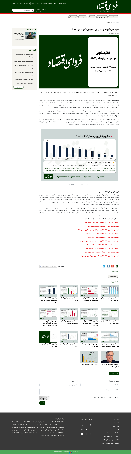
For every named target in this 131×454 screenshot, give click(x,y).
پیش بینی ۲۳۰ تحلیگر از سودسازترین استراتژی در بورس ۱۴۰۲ (48, 300)
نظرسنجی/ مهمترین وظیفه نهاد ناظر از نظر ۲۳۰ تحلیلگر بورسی (110, 345)
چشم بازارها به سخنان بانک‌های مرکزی (24, 79)
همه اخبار (116, 426)
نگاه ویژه (50, 4)
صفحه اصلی (116, 22)
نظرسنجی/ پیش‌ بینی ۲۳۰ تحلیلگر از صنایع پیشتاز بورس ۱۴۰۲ (103, 245)
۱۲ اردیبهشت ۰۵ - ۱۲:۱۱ (19, 40)
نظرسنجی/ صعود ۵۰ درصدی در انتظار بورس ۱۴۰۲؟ (110, 322)
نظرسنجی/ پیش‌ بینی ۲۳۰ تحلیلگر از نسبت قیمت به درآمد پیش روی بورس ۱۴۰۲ (98, 241)
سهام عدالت (82, 17)
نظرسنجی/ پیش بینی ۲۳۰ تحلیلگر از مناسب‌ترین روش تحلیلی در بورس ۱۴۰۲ (99, 256)
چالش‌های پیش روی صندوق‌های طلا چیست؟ (19, 34)
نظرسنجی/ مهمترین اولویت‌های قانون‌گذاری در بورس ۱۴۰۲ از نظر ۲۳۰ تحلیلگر (48, 323)
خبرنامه (117, 430)
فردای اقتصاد (103, 6)
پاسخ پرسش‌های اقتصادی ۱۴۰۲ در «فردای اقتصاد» (110, 365)
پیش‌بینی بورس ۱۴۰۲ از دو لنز (90, 364)
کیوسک (55, 4)
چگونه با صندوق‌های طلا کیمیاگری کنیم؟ (23, 61)
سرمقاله (65, 4)
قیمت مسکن (73, 17)
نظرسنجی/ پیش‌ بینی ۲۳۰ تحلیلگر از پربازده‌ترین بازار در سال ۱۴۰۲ (102, 222)
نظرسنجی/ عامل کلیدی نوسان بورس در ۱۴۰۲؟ (89, 345)
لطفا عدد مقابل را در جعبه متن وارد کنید (106, 398)
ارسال (42, 403)
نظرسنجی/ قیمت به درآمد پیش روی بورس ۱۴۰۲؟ (110, 299)
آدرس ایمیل (74, 381)
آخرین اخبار (32, 50)
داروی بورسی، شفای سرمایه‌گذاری (25, 83)
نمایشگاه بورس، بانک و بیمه (111, 433)
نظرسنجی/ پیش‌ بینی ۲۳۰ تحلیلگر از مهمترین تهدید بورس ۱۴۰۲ (102, 248)
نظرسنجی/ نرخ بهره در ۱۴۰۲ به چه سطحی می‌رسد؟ (69, 322)
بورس (108, 22)
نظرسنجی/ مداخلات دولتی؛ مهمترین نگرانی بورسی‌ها (90, 299)
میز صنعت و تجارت (36, 4)
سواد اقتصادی (113, 17)
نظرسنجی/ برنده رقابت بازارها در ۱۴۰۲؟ (69, 345)
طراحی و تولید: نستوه (67, 453)
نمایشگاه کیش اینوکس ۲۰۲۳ (110, 440)
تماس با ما (115, 423)
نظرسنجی (113, 276)
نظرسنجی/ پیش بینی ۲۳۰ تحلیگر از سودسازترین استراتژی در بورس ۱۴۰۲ (100, 252)
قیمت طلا (92, 17)
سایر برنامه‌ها (15, 4)
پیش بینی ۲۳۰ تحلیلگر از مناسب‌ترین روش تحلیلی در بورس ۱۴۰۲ (90, 323)
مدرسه (28, 4)
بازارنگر (60, 4)
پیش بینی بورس (102, 17)
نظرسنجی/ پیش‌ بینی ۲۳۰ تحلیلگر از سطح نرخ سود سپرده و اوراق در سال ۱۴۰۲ (98, 230)
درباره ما (116, 419)
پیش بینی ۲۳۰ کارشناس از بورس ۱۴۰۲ (49, 345)
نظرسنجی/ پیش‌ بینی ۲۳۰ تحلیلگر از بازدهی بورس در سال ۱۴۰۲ (102, 234)
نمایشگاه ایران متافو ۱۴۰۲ (111, 436)
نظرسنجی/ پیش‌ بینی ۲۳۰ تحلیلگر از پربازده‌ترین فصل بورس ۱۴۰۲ (102, 237)
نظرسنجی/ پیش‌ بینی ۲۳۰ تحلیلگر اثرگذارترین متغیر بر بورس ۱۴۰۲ (102, 226)
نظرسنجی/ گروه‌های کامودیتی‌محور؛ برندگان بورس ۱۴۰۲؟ (95, 29)
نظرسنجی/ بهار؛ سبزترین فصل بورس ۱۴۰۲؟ (69, 299)
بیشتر (18, 87)
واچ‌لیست (22, 4)
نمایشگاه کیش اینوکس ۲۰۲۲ (110, 443)
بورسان (45, 4)
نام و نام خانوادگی (113, 381)
